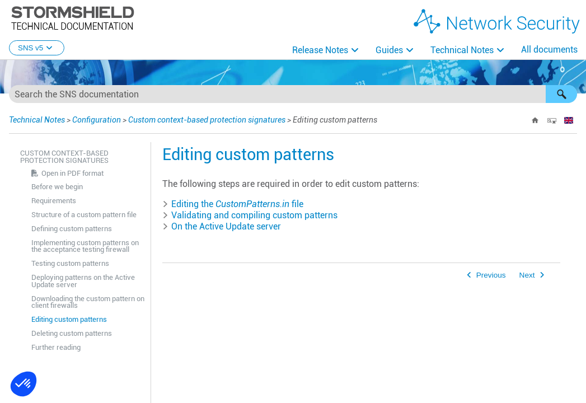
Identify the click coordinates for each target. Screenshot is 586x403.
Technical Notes (462, 50)
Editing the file (232, 204)
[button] (561, 94)
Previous (491, 275)
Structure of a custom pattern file (84, 214)
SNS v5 (36, 48)
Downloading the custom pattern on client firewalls (87, 302)
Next (527, 275)
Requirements (53, 200)
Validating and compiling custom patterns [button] (249, 215)
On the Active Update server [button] (221, 226)
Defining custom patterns (71, 228)
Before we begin (57, 186)
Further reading (56, 347)
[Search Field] (293, 94)
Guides (389, 50)
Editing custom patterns (69, 319)
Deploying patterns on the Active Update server (83, 281)
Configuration (96, 119)
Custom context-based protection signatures (206, 119)
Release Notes (320, 50)
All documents (549, 49)
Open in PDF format (72, 173)
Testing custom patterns (70, 263)
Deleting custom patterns (71, 333)
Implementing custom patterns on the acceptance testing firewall (85, 246)
